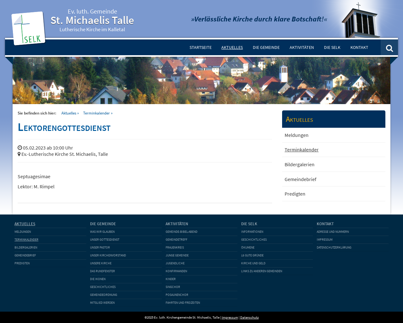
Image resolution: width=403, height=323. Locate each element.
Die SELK (332, 47)
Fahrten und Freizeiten (183, 303)
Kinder (171, 279)
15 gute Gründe (252, 255)
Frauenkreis (175, 247)
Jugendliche (175, 263)
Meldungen (297, 135)
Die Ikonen (97, 279)
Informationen (252, 232)
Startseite (201, 47)
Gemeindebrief (300, 179)
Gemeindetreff (176, 240)
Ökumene (247, 247)
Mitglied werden (102, 303)
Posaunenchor (177, 295)
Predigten (295, 194)
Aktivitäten (302, 47)
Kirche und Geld (253, 263)
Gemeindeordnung (103, 295)
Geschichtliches (103, 287)
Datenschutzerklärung (334, 247)
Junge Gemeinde (177, 255)
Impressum (324, 240)
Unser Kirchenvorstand (108, 255)
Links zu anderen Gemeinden (261, 271)
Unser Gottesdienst (104, 240)
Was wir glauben (102, 232)
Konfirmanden (176, 271)
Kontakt (359, 47)
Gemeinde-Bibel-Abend (181, 232)
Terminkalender (96, 112)
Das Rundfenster (102, 271)
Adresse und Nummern (333, 232)
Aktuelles (232, 47)
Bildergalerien (300, 164)
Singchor (173, 287)
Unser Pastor (100, 247)
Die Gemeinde (266, 47)
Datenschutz (249, 317)
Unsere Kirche (100, 263)
